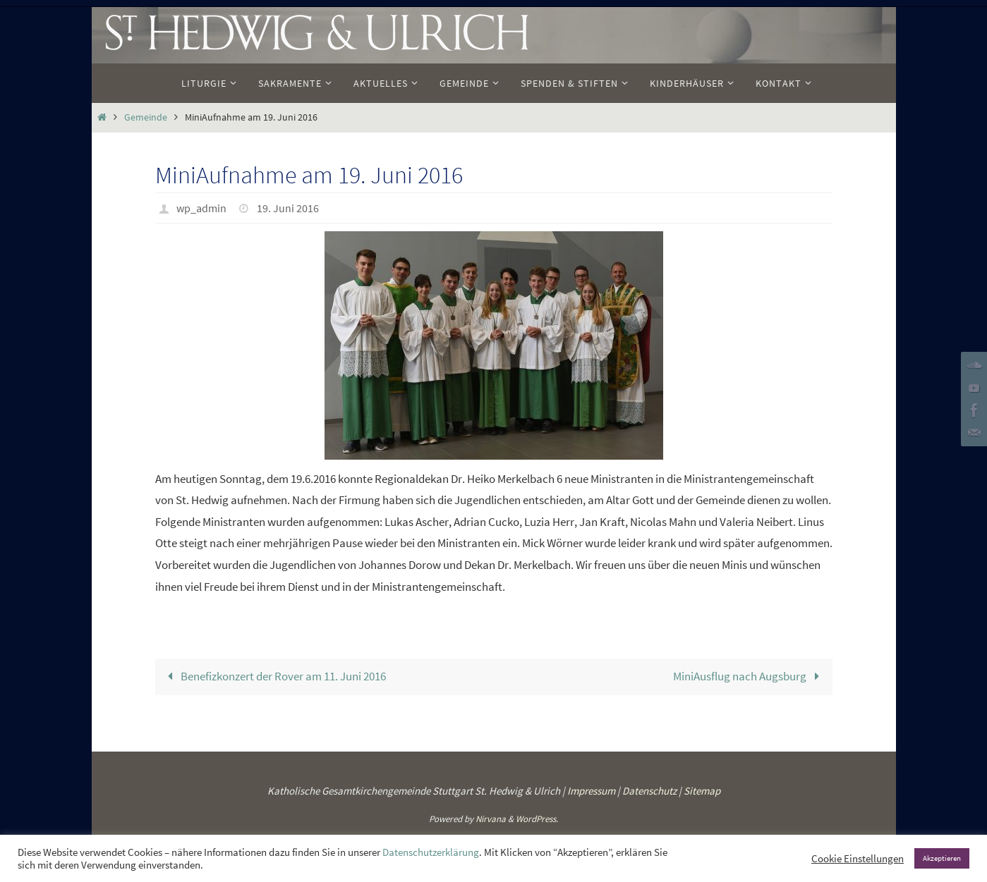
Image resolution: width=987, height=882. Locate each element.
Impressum (591, 790)
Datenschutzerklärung (430, 852)
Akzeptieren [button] (942, 858)
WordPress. (537, 819)
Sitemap (702, 790)
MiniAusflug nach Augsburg (749, 676)
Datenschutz (649, 790)
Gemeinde (145, 117)
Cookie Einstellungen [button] (857, 858)
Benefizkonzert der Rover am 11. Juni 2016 (274, 676)
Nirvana (491, 819)
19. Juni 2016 (288, 208)
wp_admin (201, 208)
